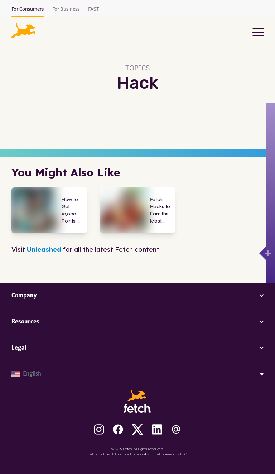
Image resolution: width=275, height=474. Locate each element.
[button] (23, 30)
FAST (93, 9)
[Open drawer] (262, 253)
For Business (65, 9)
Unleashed (44, 249)
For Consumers (27, 9)
